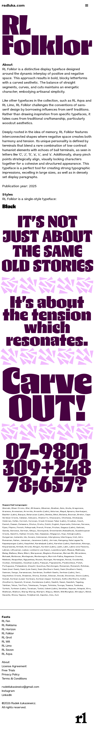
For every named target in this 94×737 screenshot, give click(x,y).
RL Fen (6, 621)
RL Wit (6, 641)
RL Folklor (8, 633)
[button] (86, 5)
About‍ (6, 662)
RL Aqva (7, 653)
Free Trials (8, 670)
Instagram (8, 690)
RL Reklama (9, 625)
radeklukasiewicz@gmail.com (20, 686)
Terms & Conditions (14, 678)
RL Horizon (9, 629)
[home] (11, 5)
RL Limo (7, 645)
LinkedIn (7, 694)
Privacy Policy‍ (11, 674)
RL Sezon (8, 649)
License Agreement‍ (14, 666)
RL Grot (7, 637)
